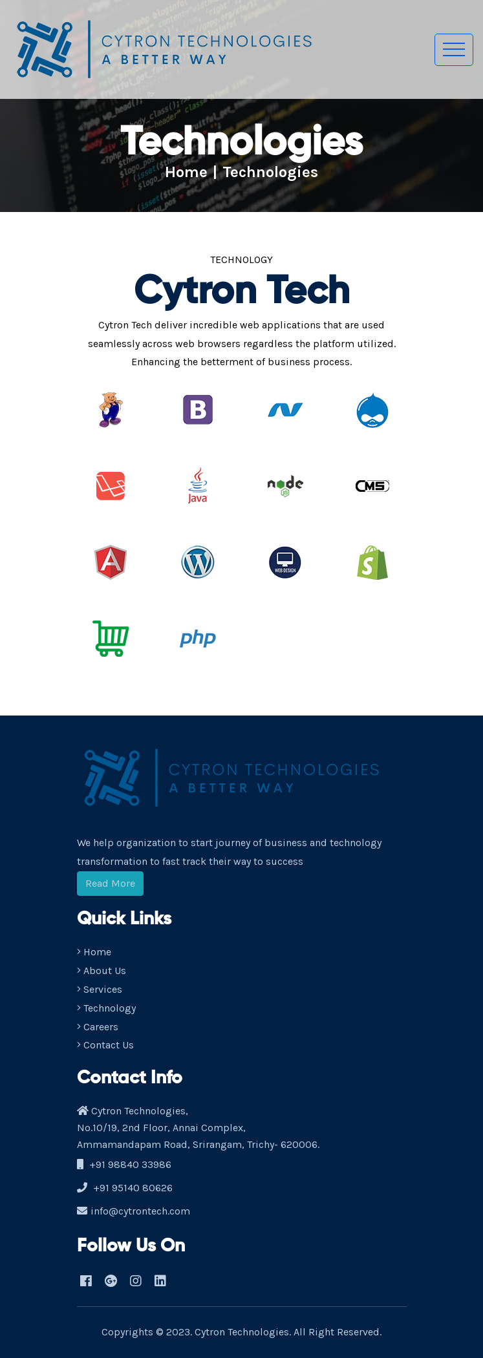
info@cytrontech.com (140, 1211)
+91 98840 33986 (130, 1164)
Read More (110, 883)
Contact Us (105, 1045)
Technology (106, 1008)
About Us (101, 970)
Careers (97, 1027)
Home (186, 172)
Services (99, 989)
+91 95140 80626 (133, 1188)
